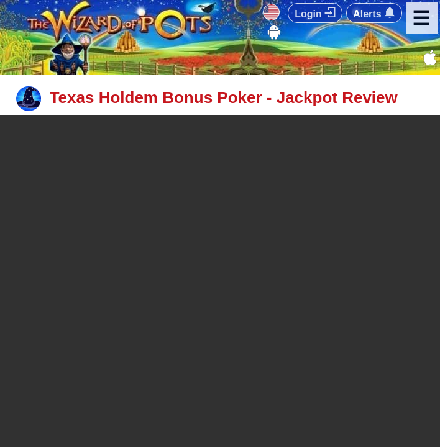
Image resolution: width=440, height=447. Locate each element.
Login (315, 13)
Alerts (374, 13)
